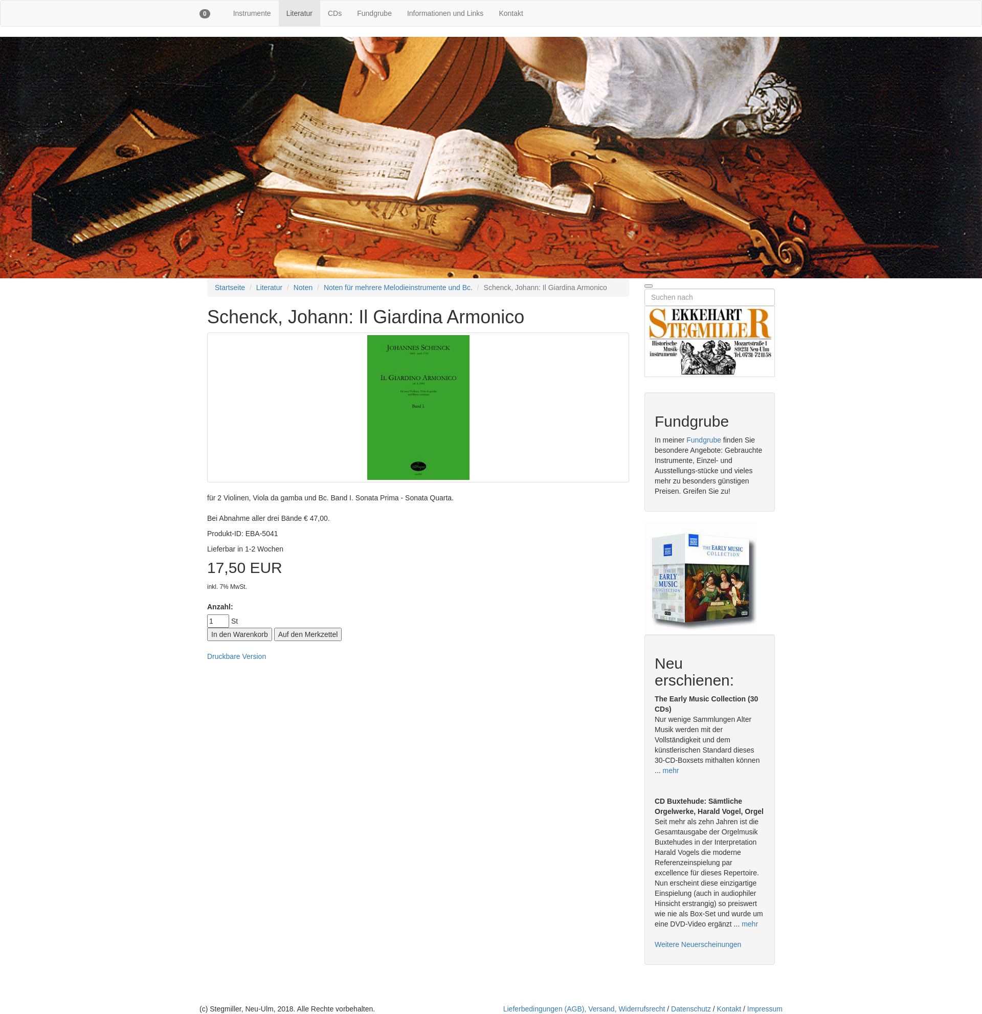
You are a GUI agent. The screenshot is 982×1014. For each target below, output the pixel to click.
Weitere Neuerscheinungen (698, 944)
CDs (335, 13)
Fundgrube (374, 13)
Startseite (230, 287)
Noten (303, 287)
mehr (671, 770)
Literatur (299, 13)
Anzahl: (220, 607)
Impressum (765, 1009)
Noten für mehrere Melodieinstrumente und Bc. (398, 287)
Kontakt (511, 13)
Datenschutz (691, 1009)
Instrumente (252, 13)
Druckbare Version (236, 656)
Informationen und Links (445, 13)
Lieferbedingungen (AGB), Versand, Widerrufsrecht (584, 1009)
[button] (205, 13)
